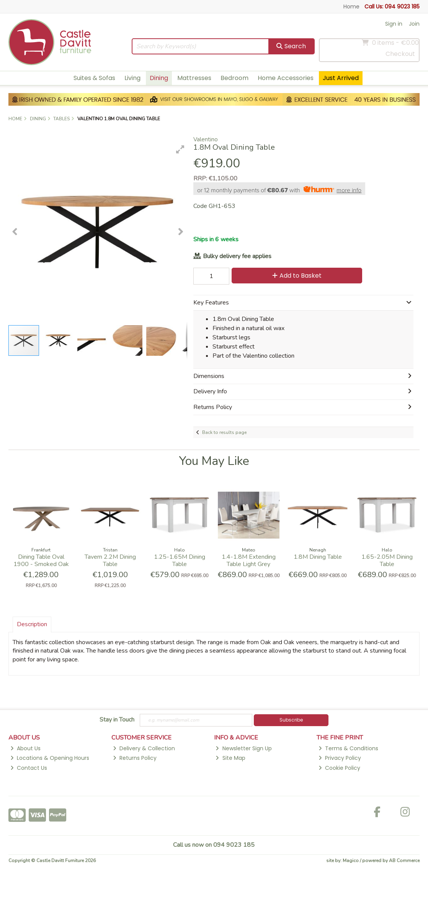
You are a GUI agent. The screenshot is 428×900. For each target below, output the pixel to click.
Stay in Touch (117, 720)
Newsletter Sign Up (243, 748)
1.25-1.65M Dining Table (179, 560)
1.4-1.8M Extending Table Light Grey (249, 560)
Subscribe (291, 720)
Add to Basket (297, 275)
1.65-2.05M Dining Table (387, 560)
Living (132, 78)
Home (351, 6)
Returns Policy (135, 758)
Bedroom (234, 78)
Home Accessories (286, 78)
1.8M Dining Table (318, 557)
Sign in (393, 24)
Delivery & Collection (144, 748)
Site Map (230, 758)
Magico (351, 860)
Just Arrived (341, 78)
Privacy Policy (340, 758)
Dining (159, 78)
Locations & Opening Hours (49, 758)
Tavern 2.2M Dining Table (110, 560)
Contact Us (28, 768)
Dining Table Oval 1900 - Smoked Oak (41, 560)
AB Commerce (404, 860)
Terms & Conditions (348, 748)
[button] (180, 149)
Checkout (400, 53)
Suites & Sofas (94, 78)
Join (414, 24)
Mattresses (194, 78)
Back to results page (224, 432)
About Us (25, 748)
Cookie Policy (339, 768)
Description (32, 624)
